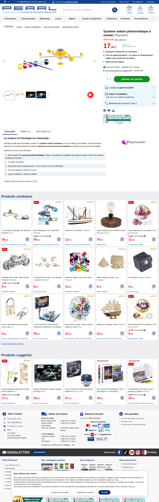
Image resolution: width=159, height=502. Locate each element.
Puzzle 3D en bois (40, 291)
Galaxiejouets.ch (128, 467)
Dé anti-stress (133, 291)
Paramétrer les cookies (85, 492)
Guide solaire (10, 488)
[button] (117, 70)
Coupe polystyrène (8, 403)
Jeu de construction (41, 339)
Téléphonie (111, 19)
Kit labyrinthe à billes (135, 244)
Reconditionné (141, 19)
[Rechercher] (114, 9)
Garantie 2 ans (126, 421)
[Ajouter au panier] (132, 79)
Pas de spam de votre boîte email (133, 424)
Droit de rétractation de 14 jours (132, 418)
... (153, 19)
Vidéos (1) (25, 131)
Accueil (19, 27)
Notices (8, 485)
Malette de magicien (72, 291)
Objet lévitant (101, 244)
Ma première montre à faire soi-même (78, 339)
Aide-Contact (124, 2)
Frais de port (67, 2)
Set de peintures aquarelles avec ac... (141, 403)
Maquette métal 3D (9, 291)
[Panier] (151, 10)
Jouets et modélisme (91, 19)
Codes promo (10, 482)
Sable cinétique (102, 291)
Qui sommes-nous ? (13, 465)
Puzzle (99, 403)
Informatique (10, 19)
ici (134, 486)
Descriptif (10, 131)
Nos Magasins (138, 2)
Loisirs (58, 19)
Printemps (125, 19)
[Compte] (140, 10)
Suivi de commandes (108, 2)
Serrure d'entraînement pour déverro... (15, 339)
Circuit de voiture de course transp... (15, 244)
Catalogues (150, 2)
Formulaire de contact (15, 426)
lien (117, 480)
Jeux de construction (51, 27)
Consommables (28, 19)
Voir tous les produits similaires (12, 344)
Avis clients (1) (43, 131)
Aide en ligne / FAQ (14, 419)
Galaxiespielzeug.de (129, 464)
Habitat (72, 19)
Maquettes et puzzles (70, 27)
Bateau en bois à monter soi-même (77, 244)
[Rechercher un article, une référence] (89, 10)
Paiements (90, 418)
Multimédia (45, 19)
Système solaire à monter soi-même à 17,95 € (20, 181)
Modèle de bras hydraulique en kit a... (47, 244)
